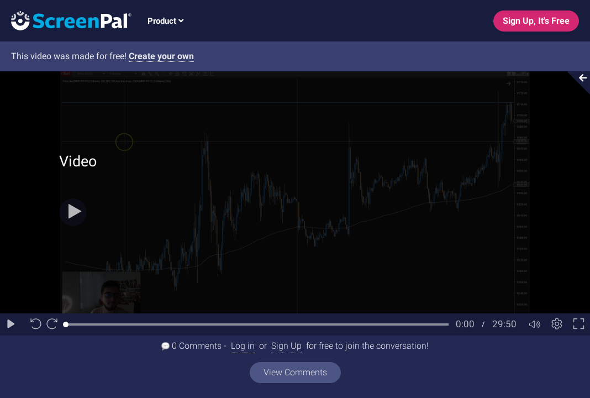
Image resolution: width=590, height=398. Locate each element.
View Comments (295, 372)
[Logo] (65, 20)
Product (165, 21)
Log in (243, 346)
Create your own (161, 56)
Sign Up (286, 346)
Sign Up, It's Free (536, 20)
